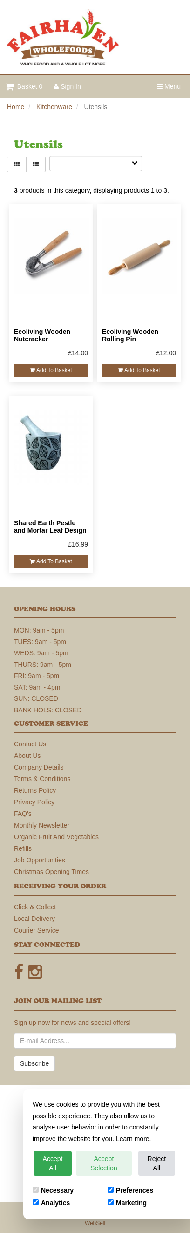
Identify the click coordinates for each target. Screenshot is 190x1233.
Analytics (51, 1203)
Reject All (157, 1163)
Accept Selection (103, 1163)
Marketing (127, 1203)
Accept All (53, 1163)
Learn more (132, 1138)
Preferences (130, 1190)
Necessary (53, 1190)
